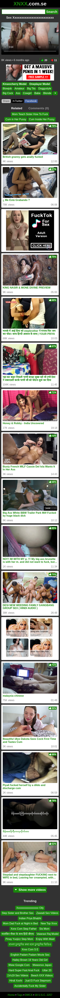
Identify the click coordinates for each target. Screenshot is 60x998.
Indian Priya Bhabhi (30, 918)
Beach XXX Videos (42, 975)
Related (16, 108)
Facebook (31, 101)
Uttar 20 (46, 970)
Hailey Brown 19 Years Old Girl (30, 960)
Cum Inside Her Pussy (41, 119)
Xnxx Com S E (30, 949)
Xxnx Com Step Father (23, 928)
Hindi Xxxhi (15, 980)
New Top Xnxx (49, 923)
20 (44, 60)
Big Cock (8, 93)
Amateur (19, 88)
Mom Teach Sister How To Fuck (30, 114)
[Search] (23, 11)
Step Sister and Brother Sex (17, 913)
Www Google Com (19, 965)
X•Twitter (17, 101)
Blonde (47, 93)
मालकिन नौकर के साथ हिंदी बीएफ (18, 934)
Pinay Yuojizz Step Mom (19, 939)
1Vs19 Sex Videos (17, 975)
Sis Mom (44, 928)
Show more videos (30, 889)
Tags (20, 995)
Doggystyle (44, 88)
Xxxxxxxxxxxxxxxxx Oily (30, 908)
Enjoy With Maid (45, 939)
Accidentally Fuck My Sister (30, 986)
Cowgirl (27, 93)
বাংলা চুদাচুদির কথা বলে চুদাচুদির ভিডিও (30, 944)
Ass (18, 93)
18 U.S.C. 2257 (43, 995)
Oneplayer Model (39, 84)
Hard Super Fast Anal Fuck (24, 970)
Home (11, 995)
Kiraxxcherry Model (15, 84)
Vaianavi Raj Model (48, 934)
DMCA (29, 995)
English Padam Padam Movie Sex (30, 954)
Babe (37, 93)
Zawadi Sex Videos (47, 913)
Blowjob (7, 88)
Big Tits (31, 88)
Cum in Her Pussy (15, 119)
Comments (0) (38, 108)
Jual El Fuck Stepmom (38, 980)
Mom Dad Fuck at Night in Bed (20, 923)
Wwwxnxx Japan (42, 965)
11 (54, 60)
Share (6, 101)
